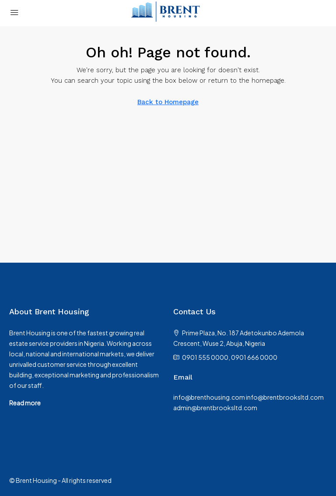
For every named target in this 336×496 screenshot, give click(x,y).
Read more (25, 403)
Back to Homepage (168, 102)
